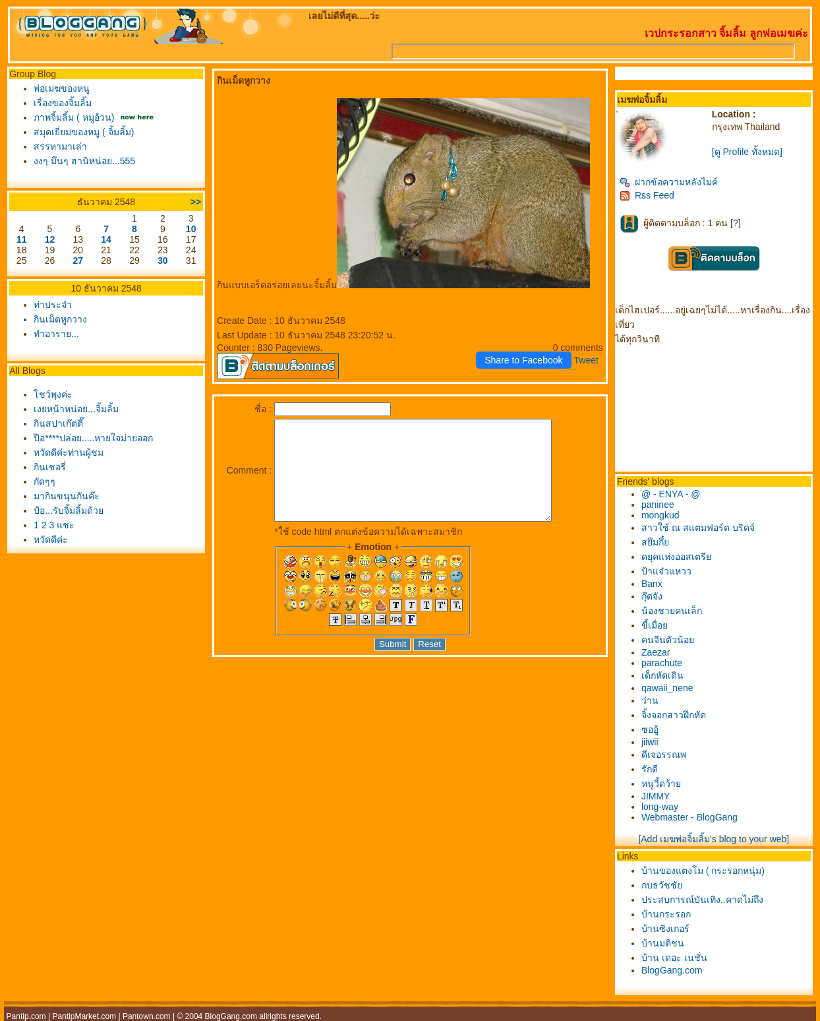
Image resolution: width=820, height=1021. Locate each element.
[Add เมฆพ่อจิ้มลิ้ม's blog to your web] (713, 839)
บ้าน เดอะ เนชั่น (674, 957)
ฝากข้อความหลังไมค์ (669, 182)
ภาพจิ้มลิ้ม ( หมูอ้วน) (74, 117)
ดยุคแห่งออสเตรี (676, 556)
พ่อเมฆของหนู (62, 88)
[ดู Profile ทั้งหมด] (747, 151)
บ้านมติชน (662, 943)
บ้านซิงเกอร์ (665, 928)
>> (195, 202)
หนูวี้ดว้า (661, 783)
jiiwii (650, 742)
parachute (661, 663)
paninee (657, 504)
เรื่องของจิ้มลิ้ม (63, 103)
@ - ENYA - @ (671, 494)
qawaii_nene (667, 688)
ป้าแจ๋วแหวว (666, 571)
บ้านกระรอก (666, 914)
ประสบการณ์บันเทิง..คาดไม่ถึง (702, 899)
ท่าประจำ (53, 304)
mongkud (660, 515)
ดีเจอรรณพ (663, 754)
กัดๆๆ (44, 481)
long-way (659, 806)
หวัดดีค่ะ (51, 539)
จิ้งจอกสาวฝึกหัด (673, 715)
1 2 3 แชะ (54, 525)
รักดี (649, 769)
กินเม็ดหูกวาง (60, 319)
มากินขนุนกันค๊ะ (67, 496)
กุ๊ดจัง (651, 596)
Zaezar (655, 652)
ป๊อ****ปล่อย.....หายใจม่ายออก (93, 438)
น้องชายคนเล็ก (671, 610)
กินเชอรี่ (50, 467)
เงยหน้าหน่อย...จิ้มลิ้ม (76, 409)
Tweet (586, 360)
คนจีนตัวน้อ (667, 639)
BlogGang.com (672, 970)
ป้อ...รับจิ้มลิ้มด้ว (68, 510)
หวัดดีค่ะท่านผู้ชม (68, 452)
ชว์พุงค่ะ (53, 394)
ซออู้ (650, 729)
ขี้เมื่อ (654, 625)
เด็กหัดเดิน (662, 675)
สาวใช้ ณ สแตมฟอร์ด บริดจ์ (698, 527)
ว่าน (650, 700)
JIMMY (655, 796)
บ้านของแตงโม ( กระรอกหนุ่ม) (703, 870)
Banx (651, 583)
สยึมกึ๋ (655, 542)
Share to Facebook (523, 360)
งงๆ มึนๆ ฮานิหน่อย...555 (84, 161)
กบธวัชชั (661, 885)
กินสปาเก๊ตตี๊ (58, 423)
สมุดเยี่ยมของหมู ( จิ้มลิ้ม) (84, 132)
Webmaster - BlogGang (689, 817)
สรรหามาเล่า (60, 146)
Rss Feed (647, 195)
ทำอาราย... (56, 333)
